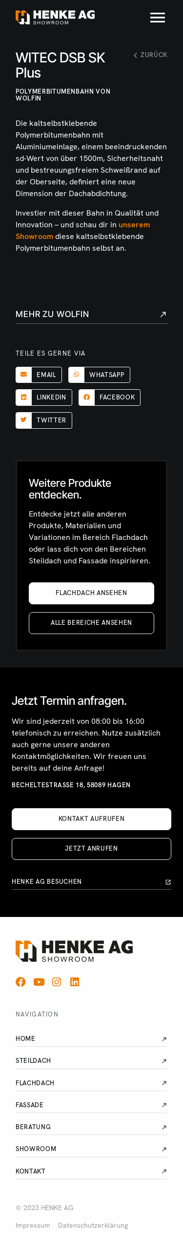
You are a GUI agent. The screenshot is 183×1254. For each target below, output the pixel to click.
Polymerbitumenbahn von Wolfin (63, 94)
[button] (39, 375)
